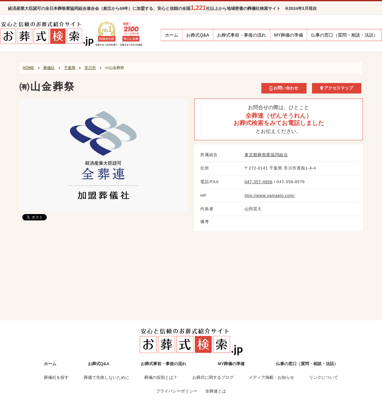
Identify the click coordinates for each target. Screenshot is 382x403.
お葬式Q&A (197, 35)
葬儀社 (49, 68)
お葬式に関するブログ (213, 377)
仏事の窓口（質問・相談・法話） (344, 35)
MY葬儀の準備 (288, 35)
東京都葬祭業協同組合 (266, 154)
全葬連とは (215, 391)
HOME (28, 68)
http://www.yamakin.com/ (269, 195)
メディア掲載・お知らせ (271, 377)
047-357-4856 (258, 181)
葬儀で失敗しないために (106, 377)
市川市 (90, 68)
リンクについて (323, 377)
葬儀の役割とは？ (160, 377)
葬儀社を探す (56, 377)
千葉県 (69, 68)
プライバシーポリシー (176, 391)
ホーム (171, 35)
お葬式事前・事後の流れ (241, 35)
